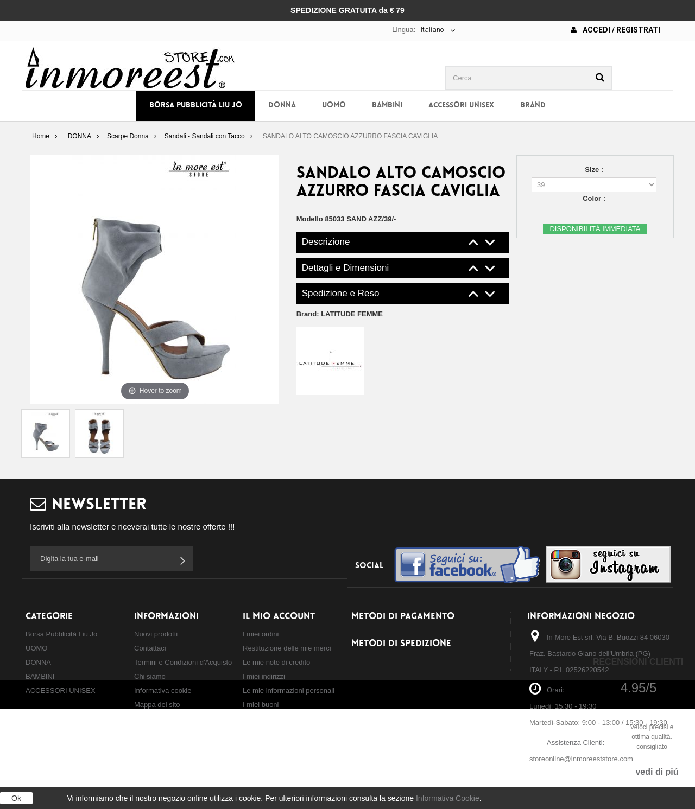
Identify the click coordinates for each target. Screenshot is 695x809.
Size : (595, 169)
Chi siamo (150, 676)
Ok (16, 798)
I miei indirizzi (264, 676)
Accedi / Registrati (615, 30)
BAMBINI (387, 105)
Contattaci (150, 648)
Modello (309, 219)
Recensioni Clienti (638, 661)
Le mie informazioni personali (288, 690)
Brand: (339, 314)
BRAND (533, 105)
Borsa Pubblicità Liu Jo (195, 105)
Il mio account (279, 616)
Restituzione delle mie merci (287, 648)
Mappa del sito (157, 704)
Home (40, 136)
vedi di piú (656, 771)
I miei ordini (261, 634)
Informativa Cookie (447, 798)
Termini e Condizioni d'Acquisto (183, 662)
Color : (595, 198)
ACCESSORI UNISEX (461, 105)
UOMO (334, 105)
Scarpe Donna (128, 136)
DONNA (282, 105)
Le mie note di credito (276, 662)
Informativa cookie (163, 690)
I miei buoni (261, 704)
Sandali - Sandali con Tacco (205, 136)
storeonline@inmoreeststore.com (581, 759)
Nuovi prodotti (156, 634)
